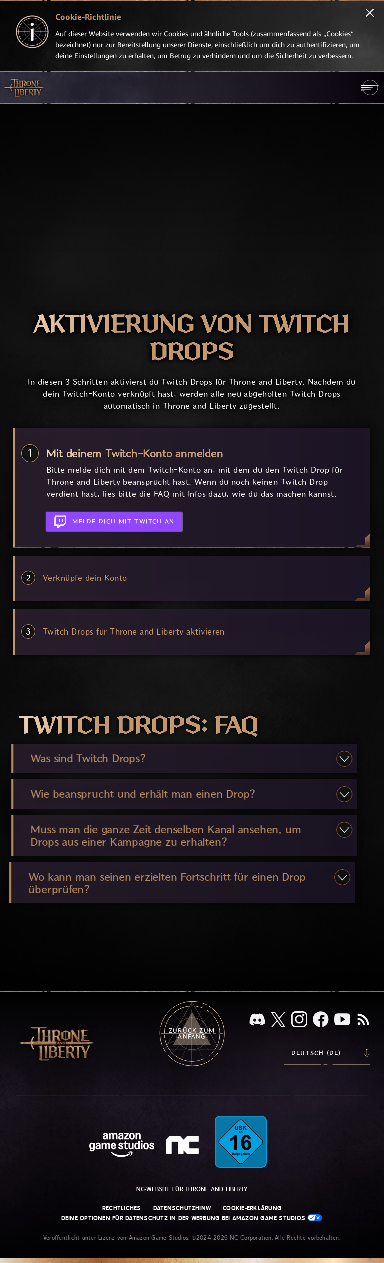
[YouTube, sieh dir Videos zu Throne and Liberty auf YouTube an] (342, 1020)
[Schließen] (370, 14)
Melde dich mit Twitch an (114, 520)
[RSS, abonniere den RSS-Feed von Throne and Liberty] (364, 1020)
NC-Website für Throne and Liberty (192, 1189)
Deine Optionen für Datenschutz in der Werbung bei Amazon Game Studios (192, 1218)
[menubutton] (370, 87)
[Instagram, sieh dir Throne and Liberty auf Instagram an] (300, 1020)
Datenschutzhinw (183, 1208)
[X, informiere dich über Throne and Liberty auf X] (278, 1020)
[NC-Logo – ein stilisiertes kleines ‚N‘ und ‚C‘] (184, 1146)
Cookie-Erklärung (252, 1208)
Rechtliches (122, 1208)
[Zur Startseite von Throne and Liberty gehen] (25, 87)
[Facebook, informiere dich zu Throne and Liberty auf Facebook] (321, 1020)
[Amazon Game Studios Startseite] (122, 1146)
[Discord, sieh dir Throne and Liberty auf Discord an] (258, 1020)
